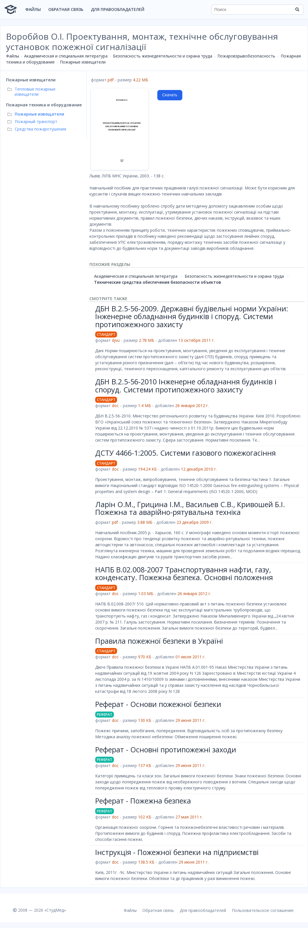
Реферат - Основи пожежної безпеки (158, 704)
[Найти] (297, 9)
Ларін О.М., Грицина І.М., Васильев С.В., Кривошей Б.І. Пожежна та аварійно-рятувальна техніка (190, 508)
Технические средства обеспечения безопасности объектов (157, 282)
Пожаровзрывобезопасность (246, 56)
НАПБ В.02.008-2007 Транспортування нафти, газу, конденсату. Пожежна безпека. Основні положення (184, 573)
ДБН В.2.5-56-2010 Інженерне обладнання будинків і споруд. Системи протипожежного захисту (185, 385)
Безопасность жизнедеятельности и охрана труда (162, 56)
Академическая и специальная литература (66, 56)
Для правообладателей (117, 9)
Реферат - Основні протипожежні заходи (165, 749)
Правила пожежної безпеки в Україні (159, 641)
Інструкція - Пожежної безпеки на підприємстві (177, 852)
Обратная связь (65, 9)
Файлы (33, 9)
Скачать (169, 95)
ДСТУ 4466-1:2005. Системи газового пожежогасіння (185, 453)
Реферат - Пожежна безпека (143, 801)
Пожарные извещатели (83, 62)
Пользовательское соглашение (263, 910)
